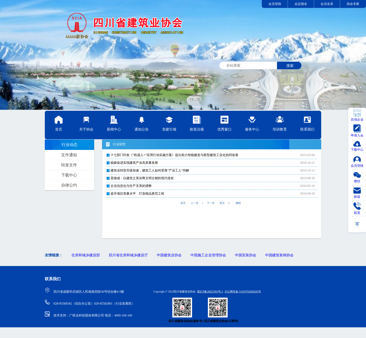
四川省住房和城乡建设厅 (128, 255)
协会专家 (353, 4)
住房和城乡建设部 (85, 255)
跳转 (238, 203)
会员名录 (327, 4)
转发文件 (69, 165)
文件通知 (69, 155)
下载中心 (69, 175)
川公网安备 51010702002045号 (242, 291)
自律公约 (69, 185)
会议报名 (301, 4)
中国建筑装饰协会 (279, 255)
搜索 (290, 66)
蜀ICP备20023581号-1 (210, 291)
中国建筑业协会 (169, 255)
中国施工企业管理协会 (208, 255)
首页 (59, 123)
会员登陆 (274, 4)
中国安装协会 (245, 255)
